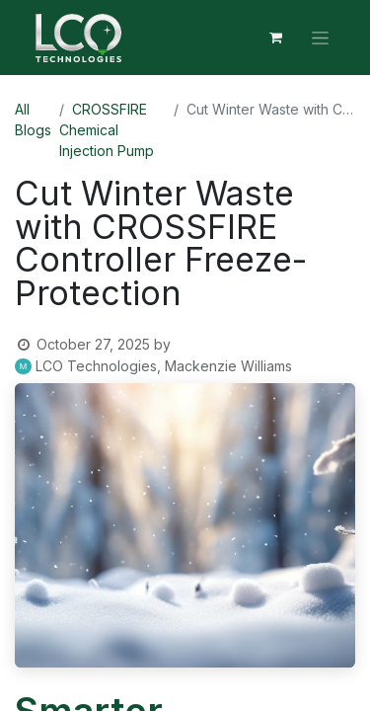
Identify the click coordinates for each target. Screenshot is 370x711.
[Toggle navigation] (320, 38)
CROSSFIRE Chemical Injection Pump (106, 130)
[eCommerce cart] (275, 37)
